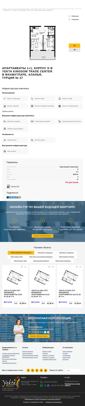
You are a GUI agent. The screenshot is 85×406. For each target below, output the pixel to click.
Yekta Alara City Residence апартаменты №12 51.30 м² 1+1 (40, 293)
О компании (66, 355)
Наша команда (67, 351)
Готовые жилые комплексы (10, 353)
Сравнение (75, 19)
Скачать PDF (15, 186)
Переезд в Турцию (48, 355)
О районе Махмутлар (49, 359)
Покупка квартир (27, 351)
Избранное (75, 16)
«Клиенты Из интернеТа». (53, 402)
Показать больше (7, 111)
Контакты (66, 359)
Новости (45, 353)
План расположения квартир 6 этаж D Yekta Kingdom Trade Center (64, 8)
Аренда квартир (27, 353)
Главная (4, 8)
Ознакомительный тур (9, 363)
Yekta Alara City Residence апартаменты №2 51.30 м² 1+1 (70, 293)
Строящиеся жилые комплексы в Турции (18, 8)
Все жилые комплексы (9, 359)
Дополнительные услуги (30, 357)
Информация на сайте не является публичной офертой (42, 399)
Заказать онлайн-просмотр (42, 236)
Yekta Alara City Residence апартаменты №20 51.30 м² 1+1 (13, 293)
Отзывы (65, 353)
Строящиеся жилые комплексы (8, 356)
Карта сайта (66, 357)
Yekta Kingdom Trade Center (38, 8)
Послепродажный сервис (30, 355)
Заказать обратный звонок (38, 336)
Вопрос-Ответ (46, 351)
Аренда (4, 361)
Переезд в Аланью (48, 357)
